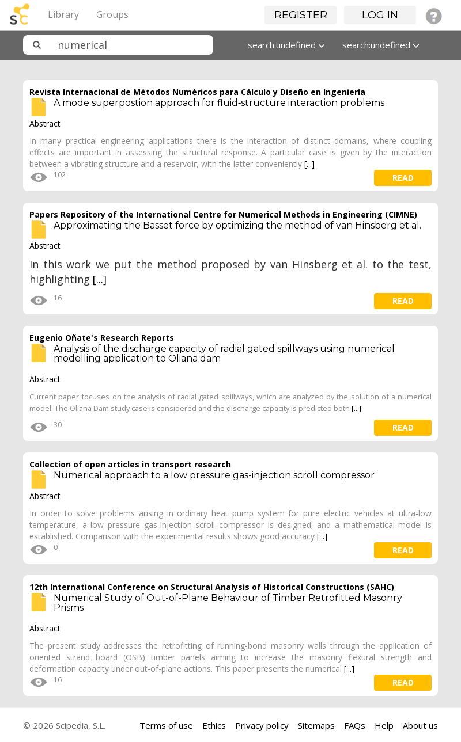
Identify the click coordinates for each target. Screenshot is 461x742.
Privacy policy (262, 725)
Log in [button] (380, 15)
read (403, 177)
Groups (112, 14)
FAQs (354, 725)
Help (384, 725)
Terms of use (166, 725)
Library (63, 14)
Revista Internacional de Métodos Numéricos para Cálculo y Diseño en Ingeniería (197, 91)
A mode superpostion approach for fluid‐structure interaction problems (219, 102)
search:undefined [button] (286, 45)
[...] (309, 163)
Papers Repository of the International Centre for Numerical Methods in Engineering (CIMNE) (223, 214)
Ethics (214, 725)
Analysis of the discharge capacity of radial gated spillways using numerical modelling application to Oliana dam (224, 353)
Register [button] (300, 15)
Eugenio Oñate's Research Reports (101, 337)
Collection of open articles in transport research (130, 464)
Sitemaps (316, 725)
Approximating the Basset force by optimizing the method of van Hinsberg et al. (237, 225)
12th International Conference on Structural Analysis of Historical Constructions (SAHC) (211, 586)
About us (420, 725)
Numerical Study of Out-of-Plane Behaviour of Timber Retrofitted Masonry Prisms (228, 603)
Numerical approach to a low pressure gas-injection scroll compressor (214, 475)
